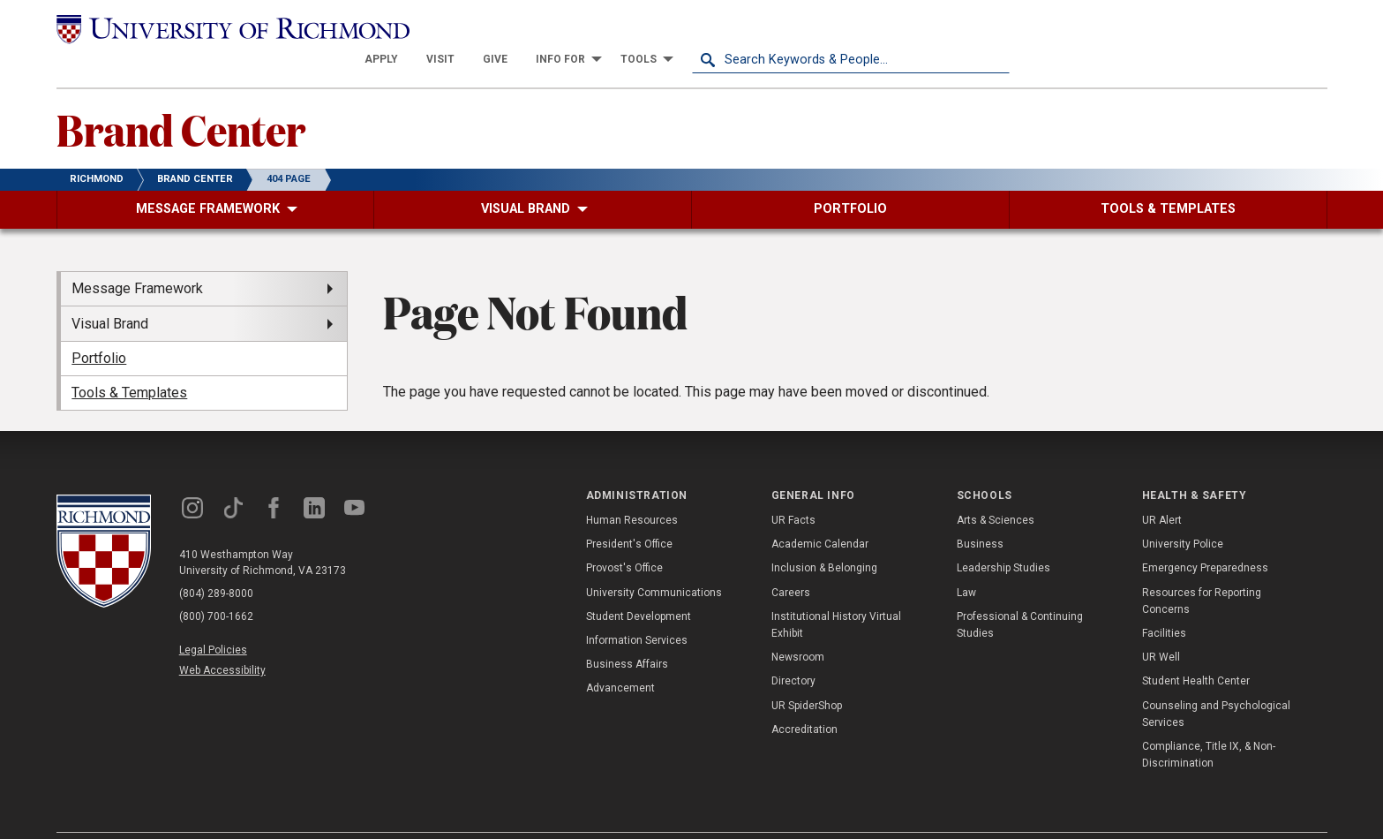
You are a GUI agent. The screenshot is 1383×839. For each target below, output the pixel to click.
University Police (1182, 513)
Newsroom (797, 626)
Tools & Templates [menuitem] (129, 361)
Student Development (638, 585)
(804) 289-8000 (216, 562)
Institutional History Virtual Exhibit (836, 593)
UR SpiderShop (806, 674)
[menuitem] (699, 28)
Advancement (620, 657)
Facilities (1164, 602)
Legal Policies (213, 618)
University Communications (654, 561)
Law (966, 561)
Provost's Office (624, 537)
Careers (790, 561)
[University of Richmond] (215, 28)
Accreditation (804, 698)
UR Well (1161, 626)
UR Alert (1162, 489)
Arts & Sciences (995, 489)
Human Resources (632, 489)
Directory (793, 650)
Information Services (637, 609)
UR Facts (793, 489)
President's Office (629, 513)
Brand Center (180, 98)
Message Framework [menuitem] (137, 257)
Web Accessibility (222, 639)
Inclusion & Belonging (824, 537)
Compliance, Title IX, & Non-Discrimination (1208, 723)
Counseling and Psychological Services (1216, 682)
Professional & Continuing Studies (1020, 593)
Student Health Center (1196, 650)
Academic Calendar (819, 513)
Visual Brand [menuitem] (109, 291)
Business (980, 513)
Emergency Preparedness (1205, 537)
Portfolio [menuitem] (98, 327)
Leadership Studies (1003, 537)
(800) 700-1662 (216, 584)
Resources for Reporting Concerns (1201, 569)
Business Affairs (627, 633)
